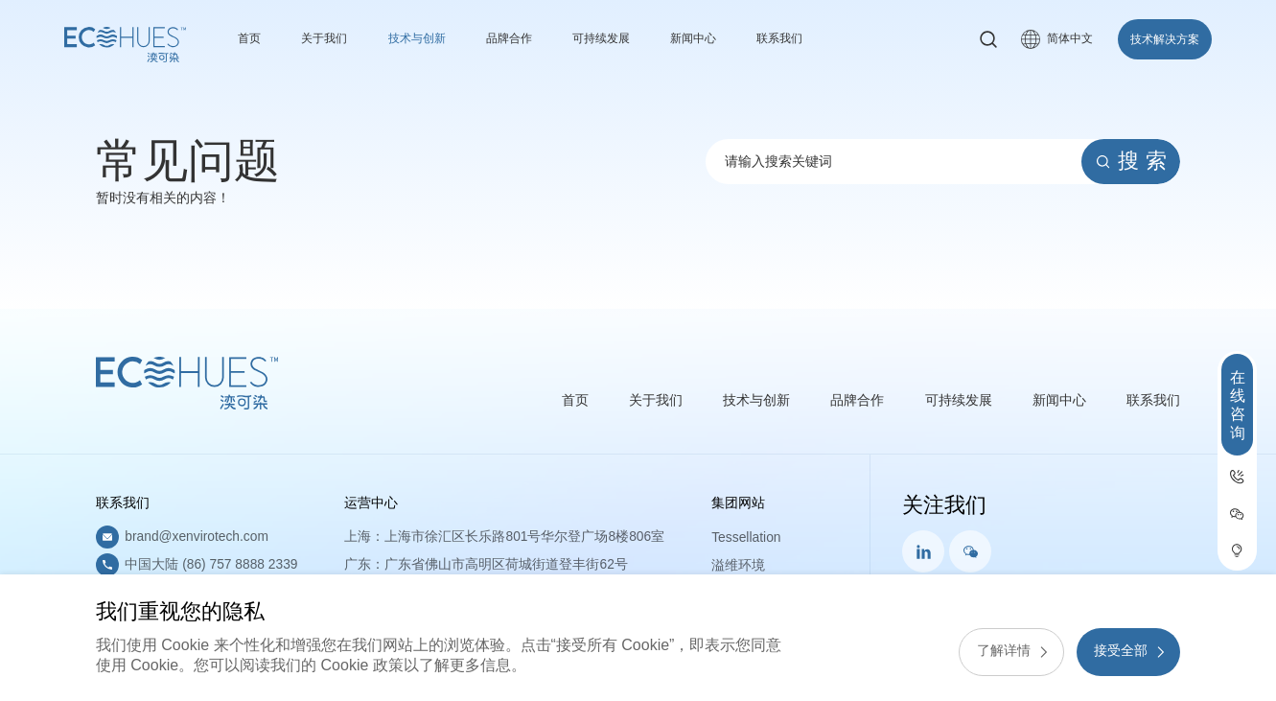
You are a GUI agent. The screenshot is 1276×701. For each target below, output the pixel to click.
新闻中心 (735, 38)
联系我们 (829, 38)
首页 (251, 38)
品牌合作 (534, 38)
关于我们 (332, 38)
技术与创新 (433, 38)
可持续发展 (634, 38)
